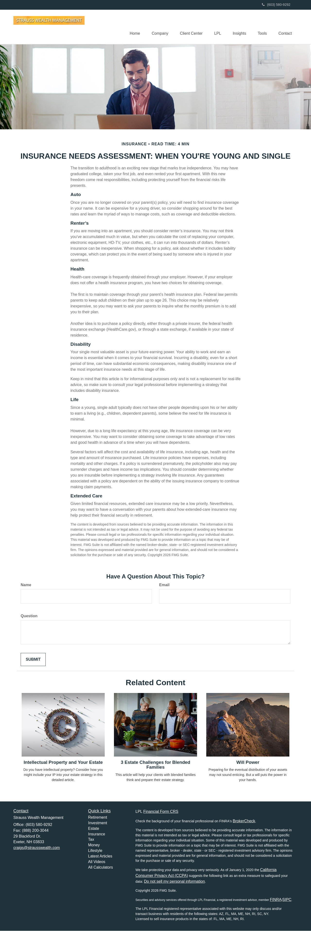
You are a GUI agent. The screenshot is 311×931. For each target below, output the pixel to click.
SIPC (286, 900)
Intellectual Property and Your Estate (63, 762)
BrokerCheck (244, 821)
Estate (93, 829)
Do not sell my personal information (174, 882)
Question (29, 616)
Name (26, 585)
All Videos (96, 862)
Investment (97, 823)
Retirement (97, 818)
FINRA (276, 900)
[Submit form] (33, 659)
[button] (157, 27)
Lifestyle (95, 851)
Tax (91, 840)
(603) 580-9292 (276, 5)
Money (94, 845)
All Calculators (100, 867)
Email (164, 585)
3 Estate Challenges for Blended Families (155, 765)
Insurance (96, 834)
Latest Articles (100, 856)
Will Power (247, 762)
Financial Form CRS (160, 812)
